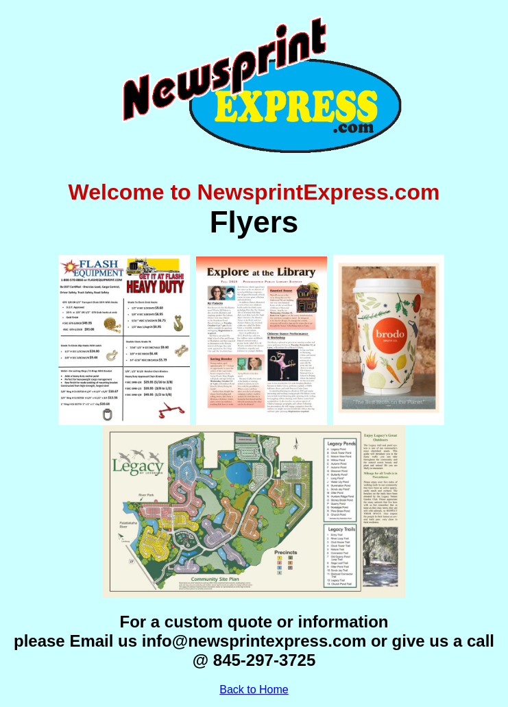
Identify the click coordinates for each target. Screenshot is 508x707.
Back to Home (253, 689)
